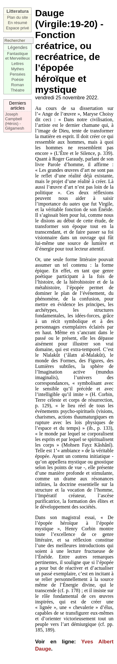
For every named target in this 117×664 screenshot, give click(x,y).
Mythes (17, 69)
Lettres (18, 63)
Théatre (17, 90)
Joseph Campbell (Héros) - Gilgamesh (14, 121)
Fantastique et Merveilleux (17, 56)
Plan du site (17, 17)
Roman (17, 84)
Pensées (17, 74)
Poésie (18, 79)
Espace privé (17, 28)
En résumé (17, 22)
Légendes (17, 47)
